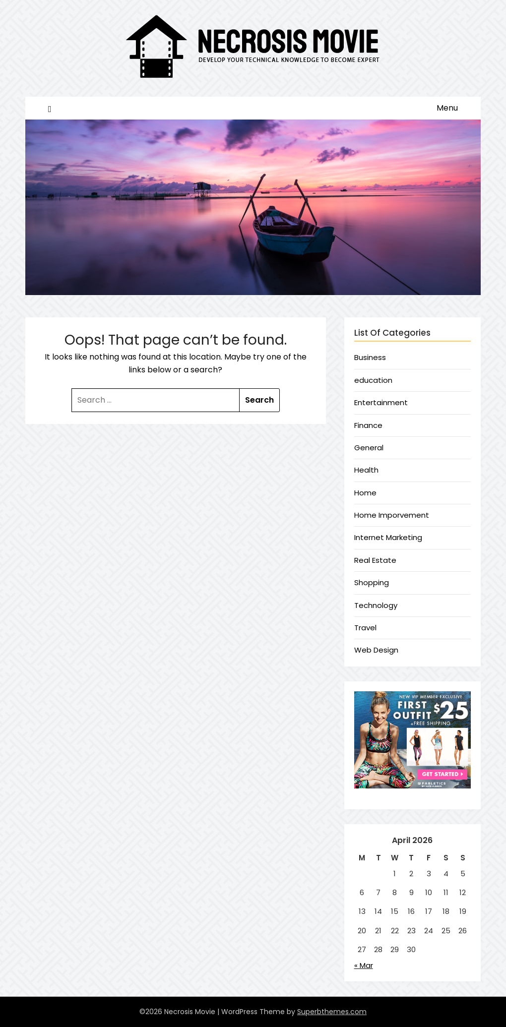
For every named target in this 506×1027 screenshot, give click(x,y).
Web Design (376, 650)
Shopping (371, 582)
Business (370, 357)
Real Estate (375, 560)
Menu (447, 108)
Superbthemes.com (332, 1012)
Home (365, 492)
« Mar (363, 965)
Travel (365, 627)
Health (366, 470)
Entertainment (381, 402)
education (373, 380)
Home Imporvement (391, 515)
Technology (375, 605)
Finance (368, 425)
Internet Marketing (388, 537)
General (368, 447)
